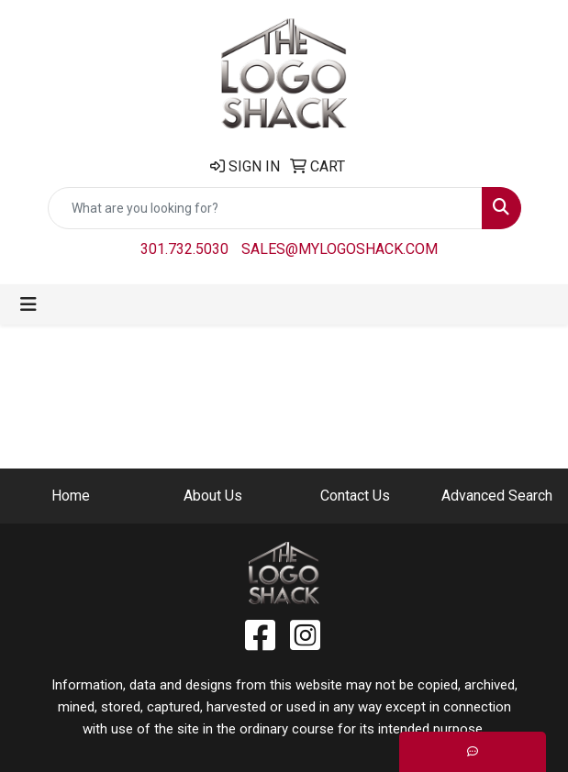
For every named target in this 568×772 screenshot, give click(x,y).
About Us (213, 495)
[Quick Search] (265, 208)
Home (70, 495)
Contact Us (355, 495)
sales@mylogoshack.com (339, 249)
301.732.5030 (184, 249)
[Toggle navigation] (28, 304)
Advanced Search (496, 495)
